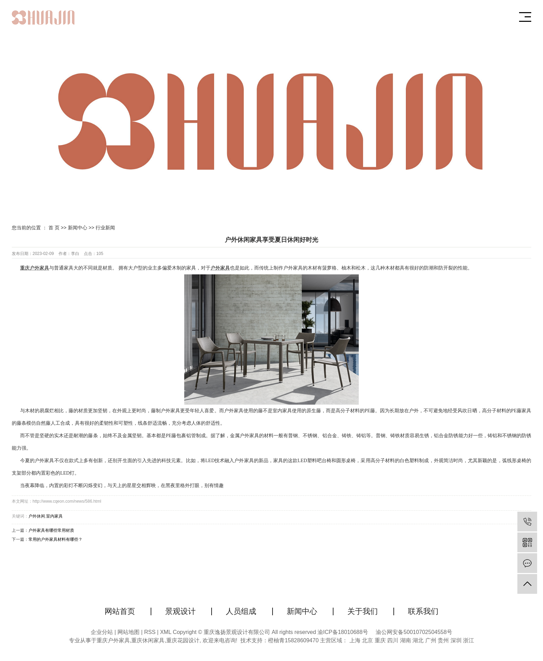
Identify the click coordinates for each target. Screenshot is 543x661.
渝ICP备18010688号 (343, 632)
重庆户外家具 (113, 640)
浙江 (468, 640)
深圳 (456, 640)
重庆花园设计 (182, 640)
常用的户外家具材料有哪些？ (55, 539)
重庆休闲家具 (147, 640)
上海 (354, 640)
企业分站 (102, 632)
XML (165, 632)
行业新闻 (105, 227)
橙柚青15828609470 (293, 640)
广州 (430, 640)
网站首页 (120, 611)
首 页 (54, 227)
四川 (392, 640)
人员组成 (241, 611)
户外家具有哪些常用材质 (51, 530)
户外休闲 (36, 516)
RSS (149, 632)
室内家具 (54, 516)
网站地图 (129, 632)
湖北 (418, 640)
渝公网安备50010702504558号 (414, 632)
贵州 (443, 640)
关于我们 (362, 611)
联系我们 (423, 611)
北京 (367, 640)
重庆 (380, 640)
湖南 (405, 640)
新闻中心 (77, 227)
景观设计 (180, 611)
